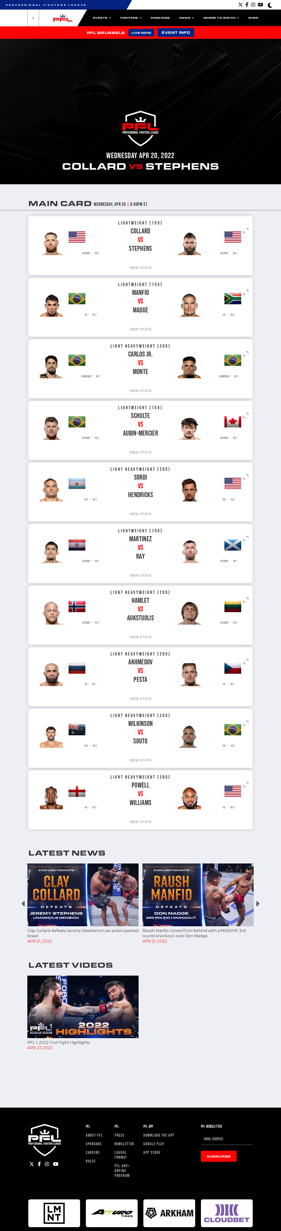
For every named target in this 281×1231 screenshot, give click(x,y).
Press (119, 1203)
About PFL (94, 1203)
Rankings (160, 17)
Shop (253, 17)
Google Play (153, 1212)
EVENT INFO (176, 32)
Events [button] (102, 17)
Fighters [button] (130, 17)
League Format (121, 1223)
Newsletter (124, 1212)
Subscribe (219, 1225)
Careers (93, 1221)
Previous (23, 904)
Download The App (159, 1203)
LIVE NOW (141, 33)
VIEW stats (250, 267)
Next (257, 904)
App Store (151, 1221)
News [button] (186, 17)
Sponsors (94, 1212)
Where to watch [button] (221, 17)
